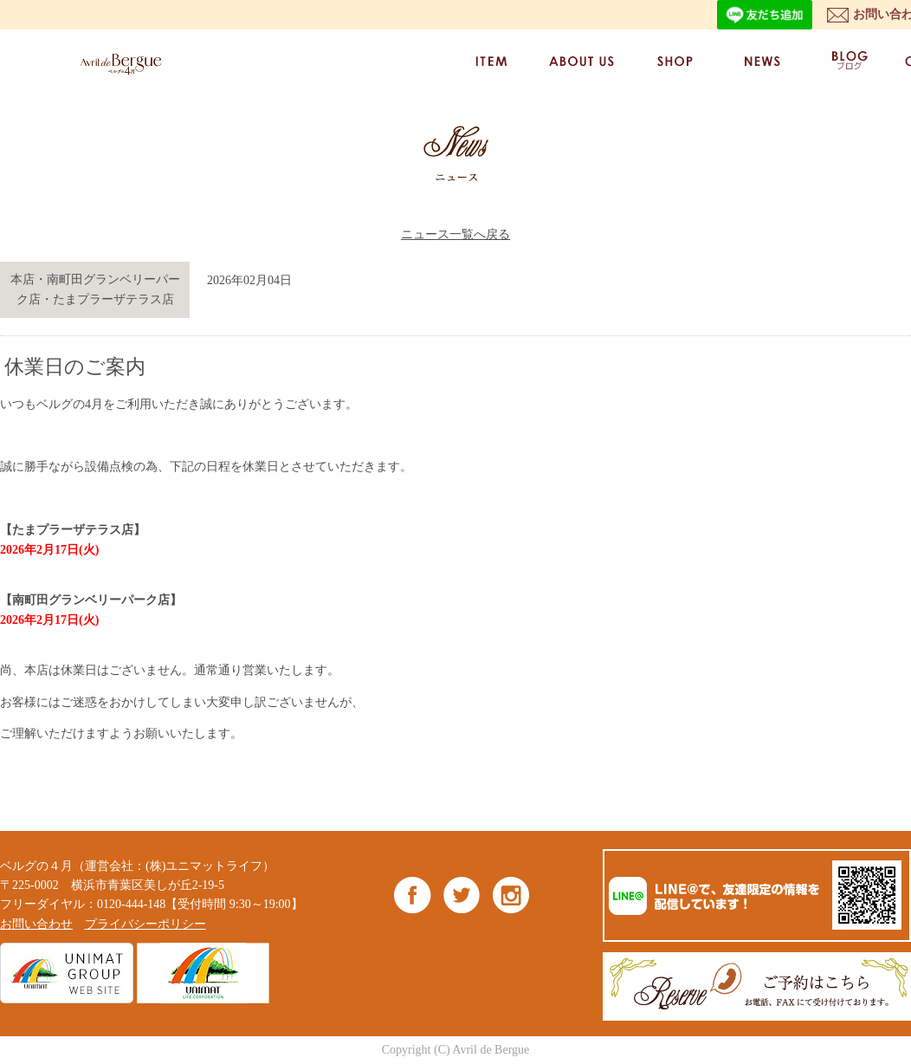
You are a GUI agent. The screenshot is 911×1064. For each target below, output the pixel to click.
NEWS (761, 61)
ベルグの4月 (117, 63)
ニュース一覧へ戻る (455, 234)
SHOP (674, 61)
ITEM (491, 61)
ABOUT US (582, 61)
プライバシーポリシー (145, 924)
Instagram (510, 894)
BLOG (848, 61)
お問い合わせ (36, 924)
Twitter (462, 894)
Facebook (412, 894)
